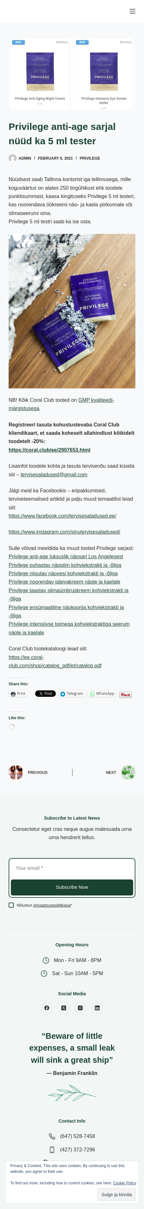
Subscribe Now (72, 887)
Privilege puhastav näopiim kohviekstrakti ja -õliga (65, 565)
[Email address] (72, 868)
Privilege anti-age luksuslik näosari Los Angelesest (66, 556)
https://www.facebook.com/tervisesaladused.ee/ (62, 516)
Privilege (90, 158)
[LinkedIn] (97, 1008)
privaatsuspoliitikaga (52, 905)
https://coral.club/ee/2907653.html (49, 450)
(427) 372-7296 (77, 1149)
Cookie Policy (124, 1183)
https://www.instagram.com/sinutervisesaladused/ (64, 532)
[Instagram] (80, 1008)
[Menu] (132, 11)
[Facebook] (47, 1008)
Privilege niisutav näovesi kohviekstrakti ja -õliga (63, 573)
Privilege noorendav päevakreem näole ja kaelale (64, 582)
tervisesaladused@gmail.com (53, 474)
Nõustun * (44, 905)
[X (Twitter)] (64, 1008)
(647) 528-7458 (77, 1136)
